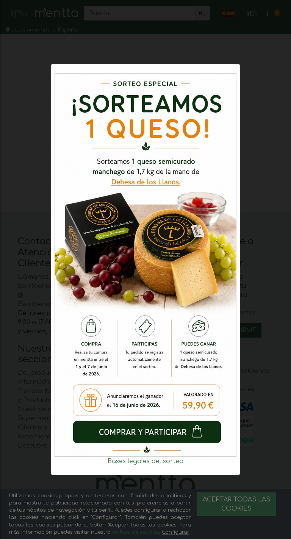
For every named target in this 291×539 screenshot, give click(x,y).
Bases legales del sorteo (145, 461)
